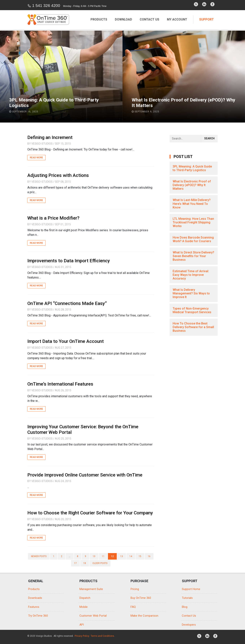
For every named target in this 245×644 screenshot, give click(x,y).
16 (149, 556)
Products (99, 19)
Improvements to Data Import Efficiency (68, 260)
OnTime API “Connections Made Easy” (67, 303)
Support (206, 19)
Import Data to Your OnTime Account (65, 341)
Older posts (99, 563)
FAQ (133, 607)
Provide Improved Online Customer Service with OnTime (84, 475)
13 (121, 556)
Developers (189, 624)
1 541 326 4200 (46, 5)
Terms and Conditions (102, 636)
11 (103, 556)
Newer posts (39, 556)
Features (33, 607)
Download (123, 19)
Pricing (135, 589)
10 (94, 556)
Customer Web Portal (93, 615)
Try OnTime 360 (38, 615)
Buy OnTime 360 (141, 598)
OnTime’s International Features (60, 384)
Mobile (83, 607)
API (81, 624)
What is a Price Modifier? (53, 218)
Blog (184, 607)
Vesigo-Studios (42, 143)
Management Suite (91, 589)
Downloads (35, 598)
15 (140, 556)
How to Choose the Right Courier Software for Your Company (90, 513)
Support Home (191, 589)
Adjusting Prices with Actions (58, 175)
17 (75, 563)
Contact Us (149, 19)
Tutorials (187, 598)
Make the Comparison (144, 615)
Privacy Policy (82, 636)
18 (84, 563)
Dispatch (84, 598)
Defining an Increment (50, 137)
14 (130, 556)
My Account (177, 19)
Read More (36, 157)
